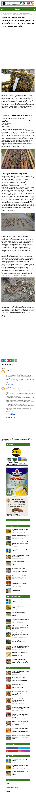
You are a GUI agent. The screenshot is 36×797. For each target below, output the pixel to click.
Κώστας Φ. (8, 370)
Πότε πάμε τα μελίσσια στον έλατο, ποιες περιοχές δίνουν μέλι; (20, 640)
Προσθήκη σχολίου (10, 417)
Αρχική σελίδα (4, 13)
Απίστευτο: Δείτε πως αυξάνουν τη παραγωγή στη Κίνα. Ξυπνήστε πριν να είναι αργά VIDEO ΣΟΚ (21, 707)
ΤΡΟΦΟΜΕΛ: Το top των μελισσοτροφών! (18, 589)
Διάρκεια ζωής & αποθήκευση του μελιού (20, 530)
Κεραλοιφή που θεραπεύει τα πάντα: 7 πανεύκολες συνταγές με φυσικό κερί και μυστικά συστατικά (21, 654)
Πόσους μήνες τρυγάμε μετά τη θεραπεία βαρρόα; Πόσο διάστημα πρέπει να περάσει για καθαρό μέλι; (20, 661)
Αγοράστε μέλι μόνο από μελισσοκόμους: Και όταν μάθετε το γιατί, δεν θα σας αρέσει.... (20, 583)
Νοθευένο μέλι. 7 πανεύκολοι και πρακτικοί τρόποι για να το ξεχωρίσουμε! (19, 693)
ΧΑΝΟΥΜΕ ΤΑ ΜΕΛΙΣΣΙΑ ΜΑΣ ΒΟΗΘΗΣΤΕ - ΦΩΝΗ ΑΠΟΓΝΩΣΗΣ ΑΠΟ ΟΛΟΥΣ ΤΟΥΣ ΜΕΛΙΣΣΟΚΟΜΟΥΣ (21, 570)
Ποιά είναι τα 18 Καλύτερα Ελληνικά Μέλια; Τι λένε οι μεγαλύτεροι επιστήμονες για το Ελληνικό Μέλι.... (20, 730)
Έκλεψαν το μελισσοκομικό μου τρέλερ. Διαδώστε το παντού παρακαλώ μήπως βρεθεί (21, 737)
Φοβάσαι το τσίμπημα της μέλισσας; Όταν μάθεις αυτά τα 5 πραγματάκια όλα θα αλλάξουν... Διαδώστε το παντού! (20, 715)
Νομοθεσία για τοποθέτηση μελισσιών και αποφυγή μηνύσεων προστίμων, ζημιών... (20, 634)
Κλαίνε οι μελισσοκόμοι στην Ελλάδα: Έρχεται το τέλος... (20, 556)
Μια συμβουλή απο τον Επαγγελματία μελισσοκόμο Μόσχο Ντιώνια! (20, 536)
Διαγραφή (12, 382)
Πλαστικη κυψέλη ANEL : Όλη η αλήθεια (19, 549)
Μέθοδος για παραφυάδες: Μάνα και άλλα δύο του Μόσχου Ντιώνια (20, 576)
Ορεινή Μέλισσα (6, 28)
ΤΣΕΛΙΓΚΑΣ (8, 387)
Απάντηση (8, 382)
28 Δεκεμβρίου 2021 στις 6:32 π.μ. (13, 388)
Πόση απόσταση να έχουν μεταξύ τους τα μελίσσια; (21, 620)
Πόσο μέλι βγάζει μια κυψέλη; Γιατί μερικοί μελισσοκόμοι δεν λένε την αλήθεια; (20, 563)
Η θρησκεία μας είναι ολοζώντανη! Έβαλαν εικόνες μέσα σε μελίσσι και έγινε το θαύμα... (20, 543)
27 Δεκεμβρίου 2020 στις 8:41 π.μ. (13, 371)
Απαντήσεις (10, 384)
